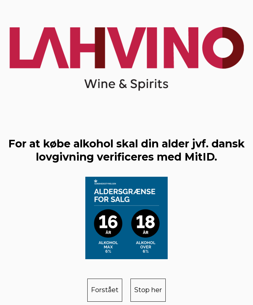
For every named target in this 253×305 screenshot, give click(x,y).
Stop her (148, 290)
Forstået (105, 290)
